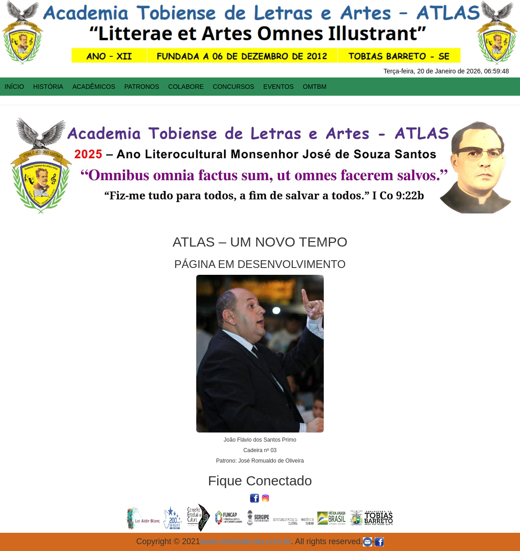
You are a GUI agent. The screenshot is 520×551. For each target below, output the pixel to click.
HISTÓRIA (48, 86)
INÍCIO (14, 86)
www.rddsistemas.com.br (245, 541)
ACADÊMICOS (93, 86)
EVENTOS (278, 86)
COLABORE (186, 86)
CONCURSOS (233, 86)
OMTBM (314, 86)
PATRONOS (141, 86)
